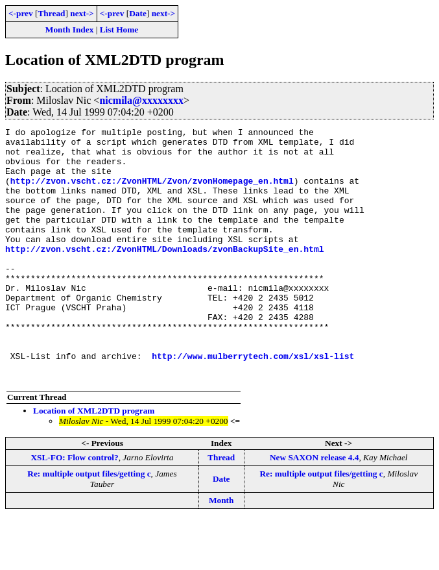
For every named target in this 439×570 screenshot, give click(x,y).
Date (138, 13)
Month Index (69, 29)
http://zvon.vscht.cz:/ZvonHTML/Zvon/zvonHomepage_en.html (152, 192)
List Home (119, 29)
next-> (81, 13)
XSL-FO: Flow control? (74, 508)
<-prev (20, 13)
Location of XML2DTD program (93, 461)
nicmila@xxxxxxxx (141, 100)
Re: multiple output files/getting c (88, 524)
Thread (51, 13)
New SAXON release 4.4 (314, 508)
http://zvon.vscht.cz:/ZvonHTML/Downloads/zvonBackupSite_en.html (164, 274)
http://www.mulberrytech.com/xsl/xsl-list (253, 402)
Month (221, 551)
